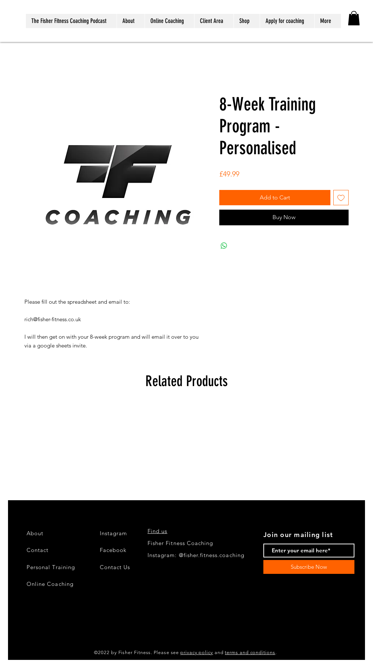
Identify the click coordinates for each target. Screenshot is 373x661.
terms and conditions (250, 652)
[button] (354, 18)
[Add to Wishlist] (341, 197)
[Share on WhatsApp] (224, 245)
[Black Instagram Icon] (14, 625)
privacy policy (196, 652)
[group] (186, 444)
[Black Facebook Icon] (14, 637)
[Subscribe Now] (308, 567)
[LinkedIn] (14, 649)
